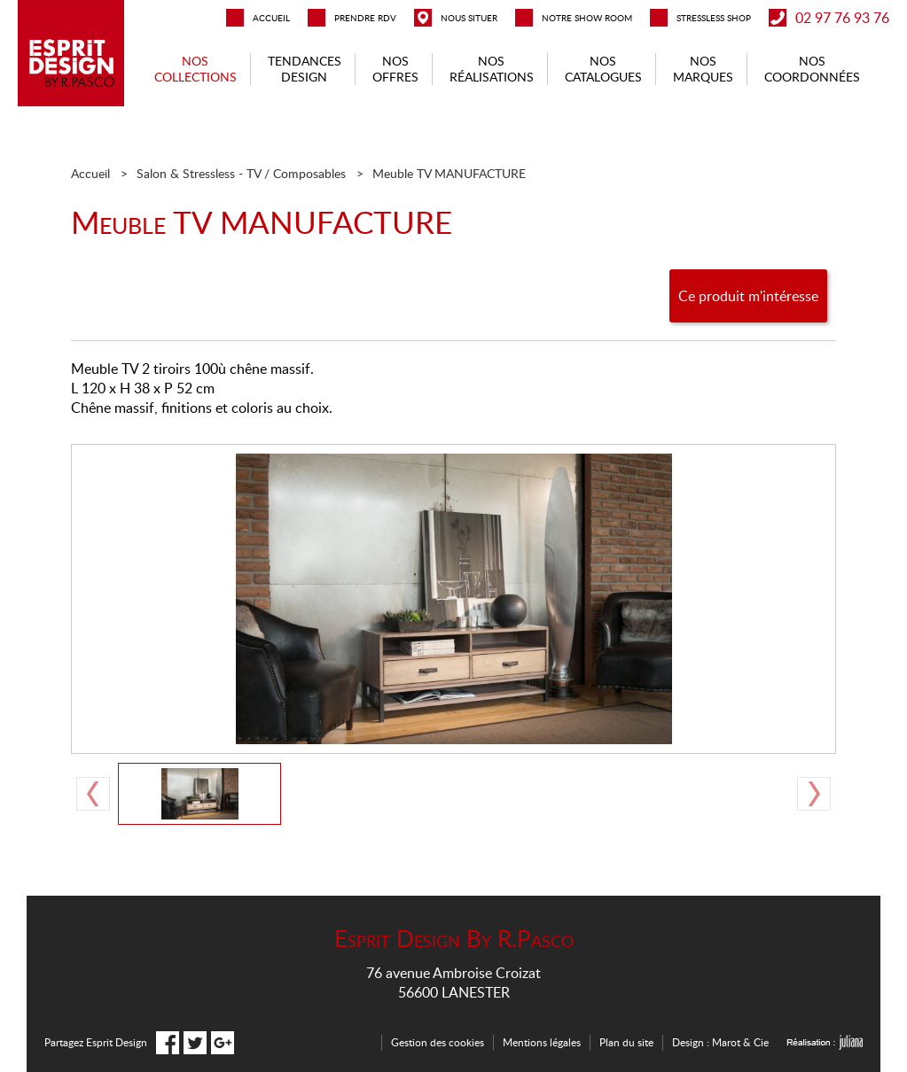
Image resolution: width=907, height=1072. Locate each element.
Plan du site (626, 1042)
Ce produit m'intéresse (748, 296)
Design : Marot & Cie (720, 1042)
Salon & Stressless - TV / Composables (241, 173)
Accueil (90, 173)
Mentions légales (542, 1042)
